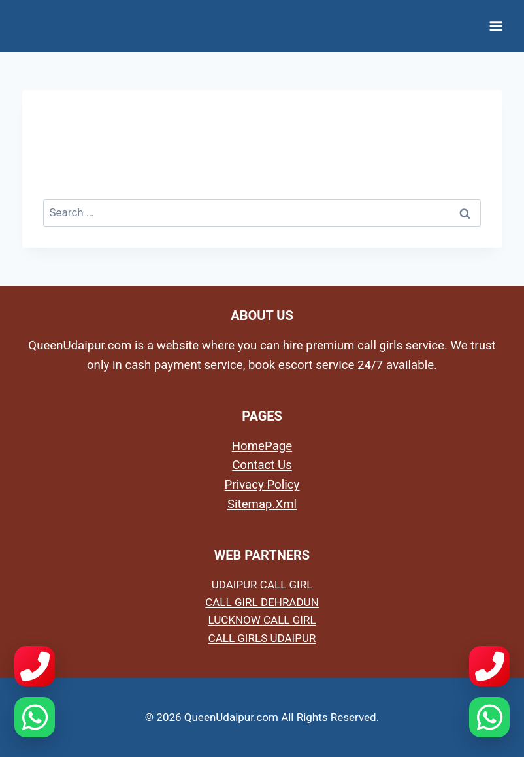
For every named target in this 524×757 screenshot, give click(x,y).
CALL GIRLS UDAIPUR (262, 638)
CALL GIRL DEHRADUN (262, 602)
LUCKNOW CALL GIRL (262, 619)
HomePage (262, 446)
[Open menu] (495, 26)
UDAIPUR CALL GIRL (262, 584)
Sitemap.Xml (262, 504)
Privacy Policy (262, 484)
